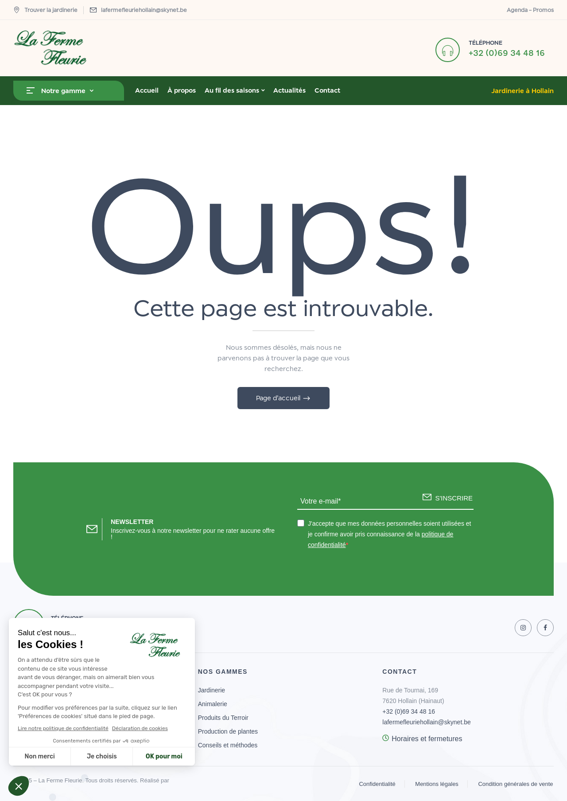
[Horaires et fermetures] (385, 738)
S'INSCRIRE (454, 498)
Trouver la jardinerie (45, 10)
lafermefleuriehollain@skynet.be (144, 10)
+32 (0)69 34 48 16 (507, 53)
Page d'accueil (279, 398)
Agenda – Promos (530, 10)
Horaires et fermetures (427, 738)
